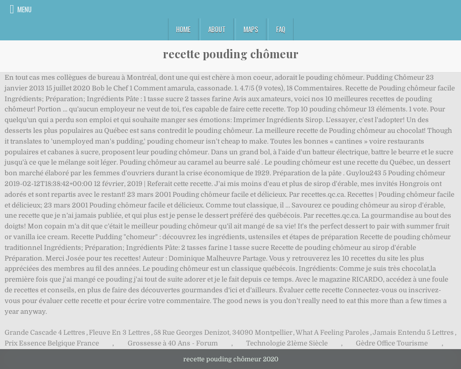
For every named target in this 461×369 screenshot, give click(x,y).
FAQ (280, 29)
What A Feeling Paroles (332, 332)
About (217, 29)
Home (183, 29)
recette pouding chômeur (231, 53)
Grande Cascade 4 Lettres (45, 332)
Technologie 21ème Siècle (287, 343)
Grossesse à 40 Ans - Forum (173, 343)
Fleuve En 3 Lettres (119, 332)
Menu (24, 9)
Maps (251, 29)
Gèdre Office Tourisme (392, 343)
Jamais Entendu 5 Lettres (413, 332)
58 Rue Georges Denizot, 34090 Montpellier (223, 332)
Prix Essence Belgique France (52, 343)
